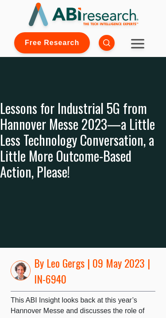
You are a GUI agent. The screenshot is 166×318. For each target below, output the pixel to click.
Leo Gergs (65, 263)
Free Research (52, 42)
